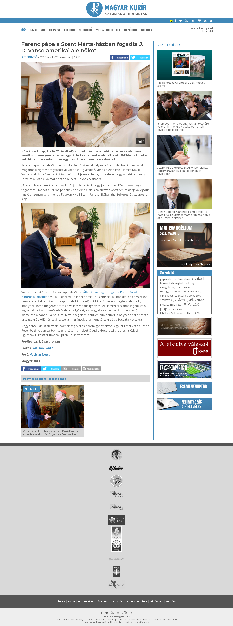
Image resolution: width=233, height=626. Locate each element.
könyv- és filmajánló (172, 283)
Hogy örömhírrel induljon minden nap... (180, 233)
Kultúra (146, 30)
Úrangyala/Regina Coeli (174, 291)
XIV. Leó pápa (50, 30)
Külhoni (69, 30)
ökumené (182, 287)
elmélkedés (167, 295)
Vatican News (40, 354)
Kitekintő (85, 30)
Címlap (61, 601)
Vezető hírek (168, 45)
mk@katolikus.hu (143, 619)
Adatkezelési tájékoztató (137, 622)
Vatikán (199, 300)
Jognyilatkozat (117, 622)
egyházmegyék (182, 300)
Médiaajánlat (103, 622)
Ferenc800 (193, 313)
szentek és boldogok (187, 295)
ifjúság (164, 304)
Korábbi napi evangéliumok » (195, 264)
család (198, 278)
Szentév (165, 300)
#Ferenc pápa (57, 379)
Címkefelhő (167, 273)
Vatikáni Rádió (43, 348)
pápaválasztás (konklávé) (175, 279)
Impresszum (89, 622)
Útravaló (195, 291)
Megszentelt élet (108, 30)
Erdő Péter (176, 304)
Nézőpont (130, 30)
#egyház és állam (34, 379)
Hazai (33, 30)
